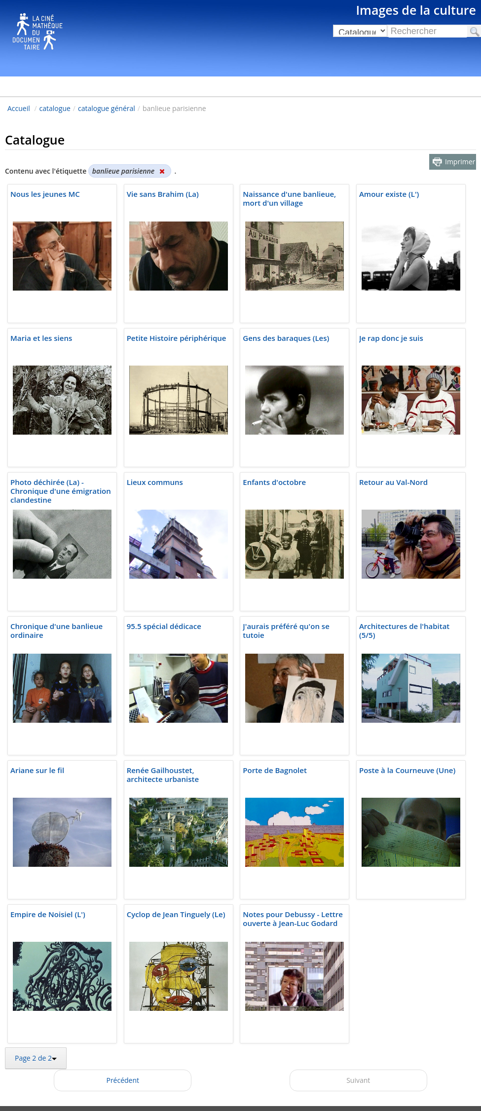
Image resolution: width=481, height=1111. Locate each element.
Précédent (122, 1080)
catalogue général (106, 108)
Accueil (18, 108)
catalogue (55, 108)
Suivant (358, 1080)
